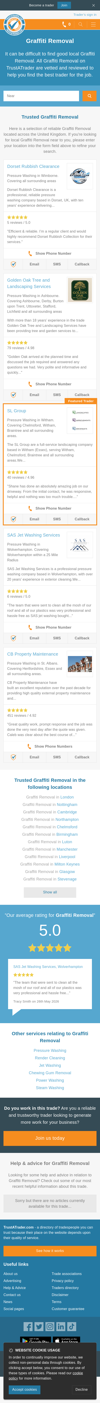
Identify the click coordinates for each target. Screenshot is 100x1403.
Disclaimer (60, 1295)
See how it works (50, 1251)
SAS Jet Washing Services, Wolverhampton (48, 967)
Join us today (50, 1138)
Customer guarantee (68, 1309)
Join (62, 5)
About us (10, 1274)
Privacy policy (63, 1281)
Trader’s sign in (85, 14)
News (7, 1302)
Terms (57, 1302)
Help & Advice (14, 1288)
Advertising (12, 1281)
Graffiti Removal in (50, 797)
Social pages (13, 1309)
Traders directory (65, 1288)
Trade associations (67, 1274)
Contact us (12, 1295)
